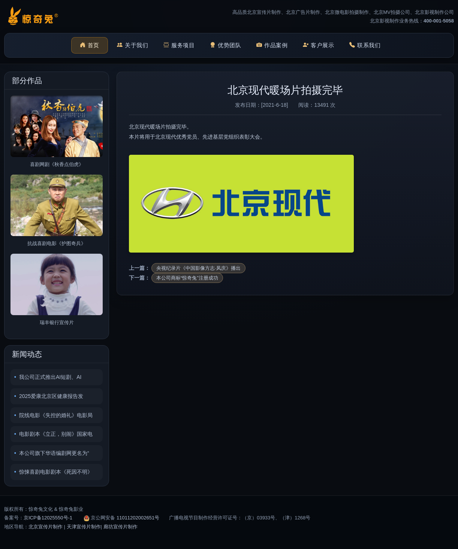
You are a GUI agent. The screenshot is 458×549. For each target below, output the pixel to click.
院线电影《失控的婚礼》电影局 (56, 415)
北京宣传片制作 (45, 527)
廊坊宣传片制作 (120, 527)
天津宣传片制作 (84, 527)
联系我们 (365, 45)
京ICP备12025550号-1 (48, 518)
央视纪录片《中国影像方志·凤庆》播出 (198, 268)
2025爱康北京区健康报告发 (51, 396)
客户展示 (318, 45)
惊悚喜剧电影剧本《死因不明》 (56, 472)
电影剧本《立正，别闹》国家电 (56, 434)
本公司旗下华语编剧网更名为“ (54, 453)
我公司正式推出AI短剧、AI (50, 377)
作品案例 (272, 45)
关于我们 (132, 45)
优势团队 (225, 45)
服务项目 (179, 45)
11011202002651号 (138, 518)
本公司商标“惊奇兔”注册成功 (187, 278)
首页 (89, 45)
